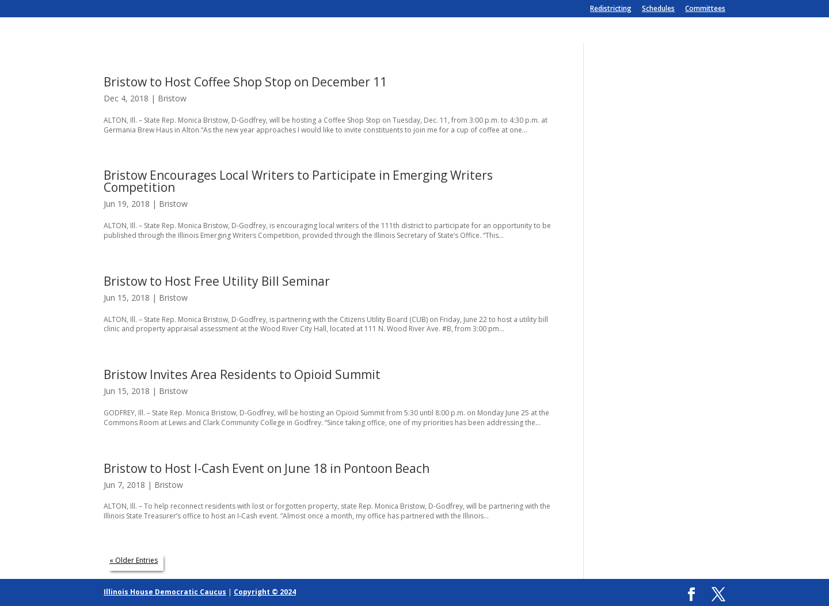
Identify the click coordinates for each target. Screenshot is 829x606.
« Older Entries (133, 560)
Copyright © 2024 (265, 592)
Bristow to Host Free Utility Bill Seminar (217, 281)
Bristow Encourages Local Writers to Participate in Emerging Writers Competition (298, 181)
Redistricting (611, 9)
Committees (705, 9)
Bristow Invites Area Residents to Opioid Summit (242, 374)
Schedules (658, 9)
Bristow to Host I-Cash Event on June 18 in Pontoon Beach (266, 468)
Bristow (172, 98)
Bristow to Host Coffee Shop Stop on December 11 (245, 82)
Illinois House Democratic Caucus (165, 592)
